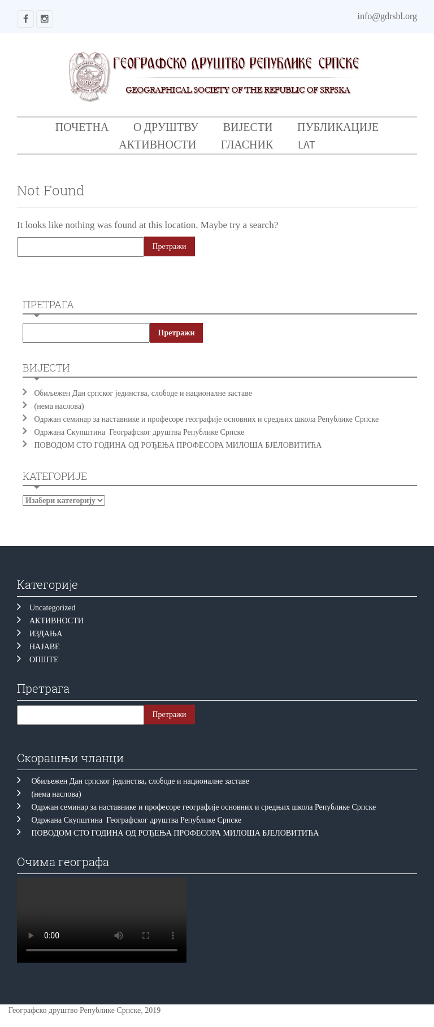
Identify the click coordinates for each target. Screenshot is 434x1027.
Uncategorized (52, 608)
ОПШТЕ (43, 659)
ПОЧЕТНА (82, 127)
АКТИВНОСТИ (157, 144)
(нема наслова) (59, 406)
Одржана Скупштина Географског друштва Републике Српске (139, 432)
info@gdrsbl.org (387, 16)
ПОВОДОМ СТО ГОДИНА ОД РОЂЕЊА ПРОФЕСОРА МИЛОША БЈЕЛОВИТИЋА (178, 445)
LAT (306, 144)
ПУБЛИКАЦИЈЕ (338, 127)
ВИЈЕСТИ (248, 127)
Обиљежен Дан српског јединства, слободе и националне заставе (145, 393)
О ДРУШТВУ (165, 127)
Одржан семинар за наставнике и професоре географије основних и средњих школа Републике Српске (206, 419)
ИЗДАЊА (45, 634)
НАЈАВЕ (44, 647)
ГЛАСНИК (247, 144)
